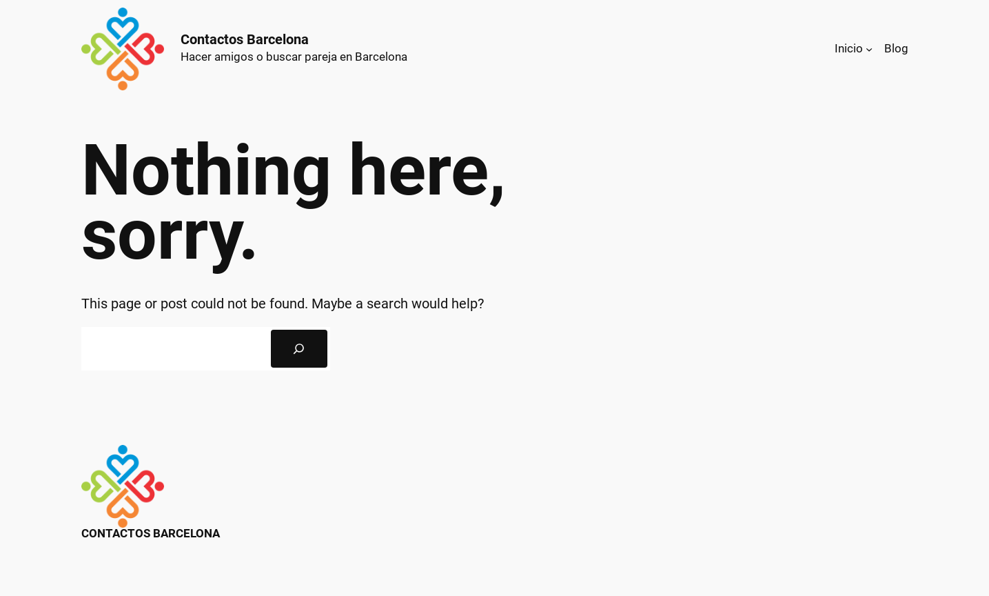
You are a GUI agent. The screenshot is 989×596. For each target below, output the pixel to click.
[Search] (299, 349)
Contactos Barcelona (245, 39)
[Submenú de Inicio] (869, 49)
